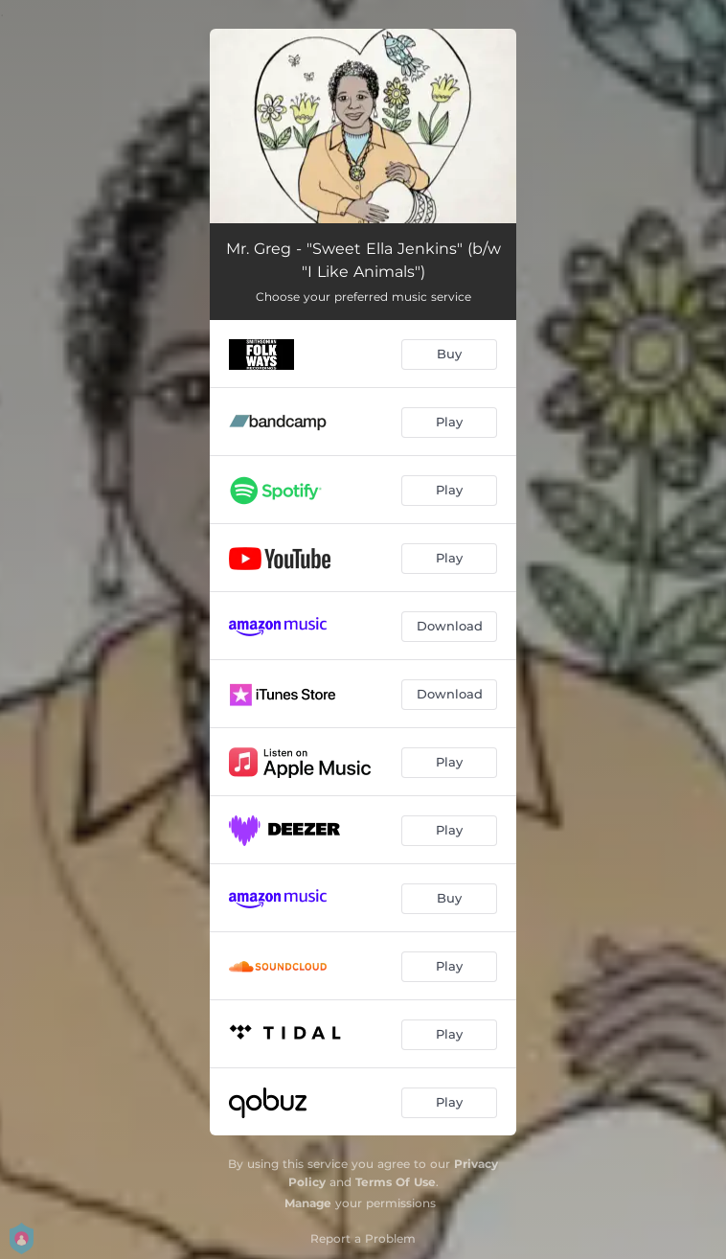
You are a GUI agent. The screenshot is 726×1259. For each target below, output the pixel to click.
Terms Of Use (395, 1182)
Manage (307, 1203)
